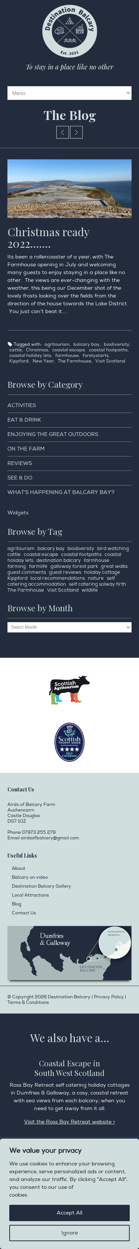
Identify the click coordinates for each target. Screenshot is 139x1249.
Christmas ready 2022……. (48, 237)
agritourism (56, 344)
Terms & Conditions (28, 1002)
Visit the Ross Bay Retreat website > (69, 1122)
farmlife (38, 566)
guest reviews (65, 572)
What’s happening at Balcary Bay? (61, 492)
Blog (16, 904)
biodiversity (116, 344)
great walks (114, 566)
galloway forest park (74, 566)
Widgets (18, 513)
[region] (69, 1194)
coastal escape (68, 350)
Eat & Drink (24, 420)
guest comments (26, 572)
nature (96, 578)
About (18, 868)
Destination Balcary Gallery (41, 886)
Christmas (37, 350)
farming (16, 566)
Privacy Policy (47, 1195)
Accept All (69, 1213)
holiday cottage (102, 572)
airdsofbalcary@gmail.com (50, 838)
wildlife (90, 590)
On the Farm (25, 449)
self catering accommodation (61, 581)
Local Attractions (30, 895)
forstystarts (96, 355)
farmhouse (67, 355)
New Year (43, 361)
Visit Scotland (110, 361)
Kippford (19, 361)
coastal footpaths (108, 350)
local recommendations (57, 578)
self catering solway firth (97, 584)
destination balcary (58, 560)
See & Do (19, 478)
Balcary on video (30, 877)
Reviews (19, 463)
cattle (15, 350)
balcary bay (86, 344)
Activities (21, 405)
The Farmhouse (74, 361)
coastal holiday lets (30, 355)
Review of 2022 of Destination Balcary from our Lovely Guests (62, 132)
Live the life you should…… (76, 132)
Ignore (70, 1233)
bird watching (113, 549)
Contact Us (24, 913)
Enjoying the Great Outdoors (52, 434)
